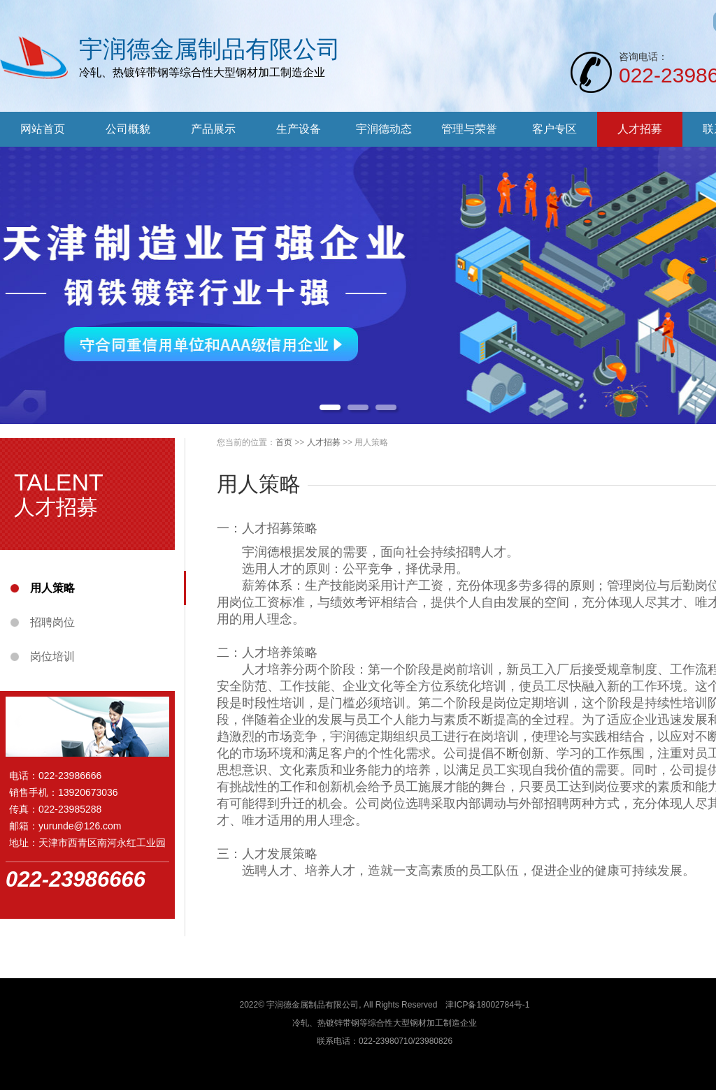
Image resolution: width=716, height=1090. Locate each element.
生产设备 (298, 129)
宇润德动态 (384, 129)
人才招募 (639, 129)
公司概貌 (128, 129)
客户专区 (554, 129)
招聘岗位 (52, 622)
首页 (283, 442)
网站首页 (42, 129)
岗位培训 (52, 656)
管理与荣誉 (469, 129)
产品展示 (213, 129)
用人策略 (52, 588)
